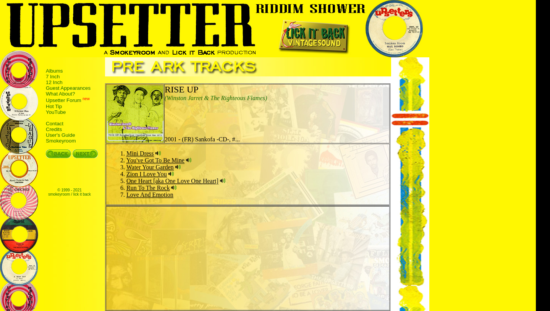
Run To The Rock (148, 188)
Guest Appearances (68, 88)
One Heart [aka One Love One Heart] (172, 181)
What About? (60, 94)
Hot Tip (54, 106)
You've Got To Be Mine (155, 160)
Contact (54, 123)
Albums (54, 71)
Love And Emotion (149, 194)
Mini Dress (140, 153)
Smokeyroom (61, 141)
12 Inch (54, 82)
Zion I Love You (146, 174)
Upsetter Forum (63, 101)
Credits (54, 129)
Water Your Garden (150, 167)
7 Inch (53, 76)
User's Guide (60, 135)
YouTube (56, 112)
